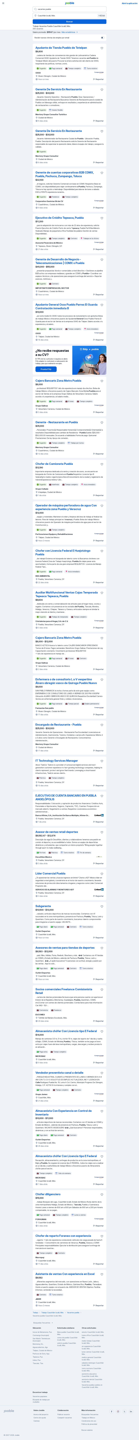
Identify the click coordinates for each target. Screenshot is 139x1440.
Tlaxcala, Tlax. (38, 1363)
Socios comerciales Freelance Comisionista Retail (63, 991)
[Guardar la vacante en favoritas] (101, 48)
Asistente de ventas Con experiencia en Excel (65, 1274)
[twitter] (124, 1411)
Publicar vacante (63, 1414)
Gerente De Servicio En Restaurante (58, 89)
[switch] (103, 38)
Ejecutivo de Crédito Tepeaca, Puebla (59, 217)
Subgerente (43, 906)
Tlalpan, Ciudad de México (42, 1350)
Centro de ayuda (40, 1418)
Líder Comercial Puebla (50, 873)
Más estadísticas (70, 32)
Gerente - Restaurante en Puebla (56, 422)
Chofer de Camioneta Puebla (54, 463)
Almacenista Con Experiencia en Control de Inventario (63, 1112)
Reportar (98, 79)
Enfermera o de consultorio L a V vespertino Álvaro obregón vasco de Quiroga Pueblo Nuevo (66, 681)
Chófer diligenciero (47, 1194)
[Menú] (3, 3)
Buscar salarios (87, 1430)
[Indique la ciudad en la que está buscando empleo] (69, 15)
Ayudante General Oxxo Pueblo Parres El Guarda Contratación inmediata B (66, 306)
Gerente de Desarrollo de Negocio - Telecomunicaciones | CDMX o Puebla (59, 261)
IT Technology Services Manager (56, 760)
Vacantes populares (40, 1396)
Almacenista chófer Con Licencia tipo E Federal (66, 1031)
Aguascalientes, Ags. (40, 1347)
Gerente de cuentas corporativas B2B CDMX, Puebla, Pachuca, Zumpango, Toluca (64, 174)
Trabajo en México (88, 1418)
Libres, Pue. (37, 1360)
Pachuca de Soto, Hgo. (41, 1354)
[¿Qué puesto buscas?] (69, 9)
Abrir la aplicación (130, 3)
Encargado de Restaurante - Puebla (58, 724)
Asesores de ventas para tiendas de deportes (65, 947)
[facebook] (111, 1411)
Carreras (37, 1421)
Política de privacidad (89, 1424)
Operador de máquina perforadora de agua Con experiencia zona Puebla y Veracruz (66, 507)
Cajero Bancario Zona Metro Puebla (58, 380)
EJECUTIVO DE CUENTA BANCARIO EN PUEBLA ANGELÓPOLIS (65, 797)
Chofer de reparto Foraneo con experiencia (63, 1235)
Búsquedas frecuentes (43, 1323)
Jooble (17, 1435)
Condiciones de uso (89, 1421)
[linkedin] (131, 1411)
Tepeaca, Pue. (38, 1357)
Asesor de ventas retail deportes (56, 832)
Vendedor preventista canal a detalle (59, 1072)
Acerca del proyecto (41, 1414)
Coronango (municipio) (41, 1335)
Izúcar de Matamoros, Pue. (42, 1332)
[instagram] (118, 1411)
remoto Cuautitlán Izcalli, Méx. (93, 1332)
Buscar (69, 21)
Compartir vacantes (64, 1418)
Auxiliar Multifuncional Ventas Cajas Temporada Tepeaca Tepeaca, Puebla (66, 594)
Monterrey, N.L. (38, 1344)
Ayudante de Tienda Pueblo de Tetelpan (61, 47)
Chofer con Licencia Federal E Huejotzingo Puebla (62, 552)
